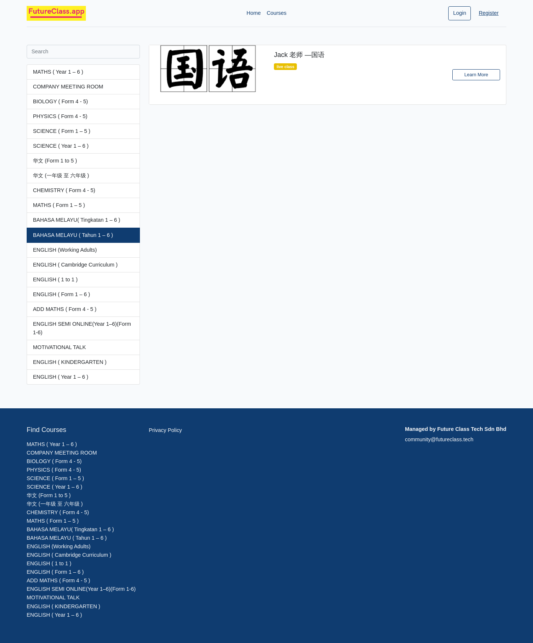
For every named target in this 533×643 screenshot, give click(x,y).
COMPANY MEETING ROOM (68, 87)
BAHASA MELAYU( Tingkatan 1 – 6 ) (76, 220)
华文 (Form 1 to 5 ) (55, 161)
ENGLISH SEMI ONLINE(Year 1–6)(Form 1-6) (82, 328)
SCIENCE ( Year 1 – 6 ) (60, 146)
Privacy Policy (165, 430)
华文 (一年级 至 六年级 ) (61, 175)
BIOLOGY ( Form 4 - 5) (60, 101)
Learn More (476, 74)
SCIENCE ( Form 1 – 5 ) (61, 131)
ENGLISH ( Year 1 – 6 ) (60, 377)
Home (254, 13)
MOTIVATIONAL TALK (59, 347)
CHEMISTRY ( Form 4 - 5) (64, 190)
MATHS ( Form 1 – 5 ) (59, 205)
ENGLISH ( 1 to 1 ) (55, 279)
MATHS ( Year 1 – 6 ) (58, 72)
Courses (276, 13)
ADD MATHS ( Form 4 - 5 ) (65, 309)
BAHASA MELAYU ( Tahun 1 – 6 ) (73, 235)
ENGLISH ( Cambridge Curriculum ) (75, 265)
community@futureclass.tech (439, 439)
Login (459, 13)
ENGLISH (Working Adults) (65, 250)
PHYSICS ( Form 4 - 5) (60, 116)
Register (489, 13)
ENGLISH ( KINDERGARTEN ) (70, 362)
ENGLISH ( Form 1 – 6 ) (61, 294)
